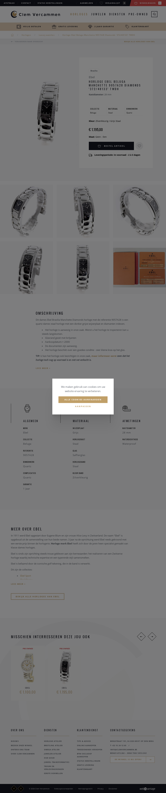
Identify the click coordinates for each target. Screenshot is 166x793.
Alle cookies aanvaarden (83, 399)
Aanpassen (83, 406)
